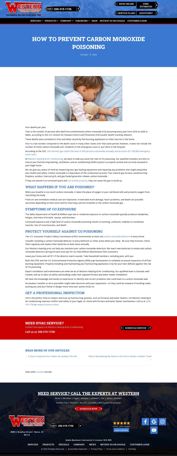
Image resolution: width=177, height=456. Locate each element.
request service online (48, 304)
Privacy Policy (96, 449)
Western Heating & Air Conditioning (45, 158)
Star (103, 398)
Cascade (92, 402)
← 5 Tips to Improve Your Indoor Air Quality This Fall (51, 356)
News (92, 444)
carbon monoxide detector (117, 236)
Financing (81, 20)
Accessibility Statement (77, 449)
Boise (57, 398)
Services (35, 20)
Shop (95, 20)
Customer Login (137, 20)
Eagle (76, 398)
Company (65, 20)
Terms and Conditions (115, 449)
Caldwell (94, 398)
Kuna (109, 398)
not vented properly (77, 180)
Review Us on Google (112, 444)
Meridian (67, 398)
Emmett (118, 398)
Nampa (84, 398)
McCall (83, 402)
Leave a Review (121, 430)
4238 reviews (124, 426)
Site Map (132, 449)
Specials (64, 444)
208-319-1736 (62, 9)
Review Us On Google (112, 20)
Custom (40, 371)
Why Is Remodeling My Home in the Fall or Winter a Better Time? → (120, 358)
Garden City (62, 402)
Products (50, 20)
